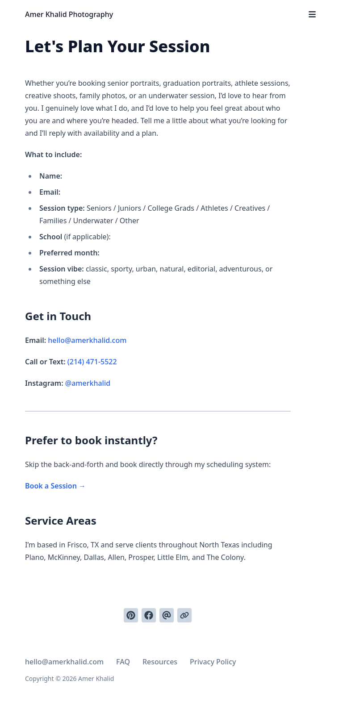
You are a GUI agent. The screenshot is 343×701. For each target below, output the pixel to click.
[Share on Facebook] (149, 615)
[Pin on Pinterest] (131, 615)
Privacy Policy (213, 662)
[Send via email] (166, 615)
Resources (159, 662)
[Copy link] (184, 615)
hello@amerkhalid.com (87, 340)
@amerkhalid (87, 383)
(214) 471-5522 (92, 362)
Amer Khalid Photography (69, 14)
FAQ (123, 662)
